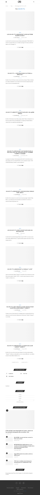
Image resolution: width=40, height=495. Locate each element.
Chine (20, 398)
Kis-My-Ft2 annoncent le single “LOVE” (20, 269)
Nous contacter (20, 489)
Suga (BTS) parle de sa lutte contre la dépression (23, 454)
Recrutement (30, 487)
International (20, 402)
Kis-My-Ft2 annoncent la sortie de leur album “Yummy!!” (20, 346)
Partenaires (23, 487)
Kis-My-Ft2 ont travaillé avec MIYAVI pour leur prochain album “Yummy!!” (20, 307)
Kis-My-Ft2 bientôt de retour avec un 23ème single (20, 113)
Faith (18, 233)
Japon (20, 32)
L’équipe (17, 487)
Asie (20, 400)
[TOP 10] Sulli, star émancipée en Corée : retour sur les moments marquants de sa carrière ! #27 (19, 431)
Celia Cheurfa (16, 37)
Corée (20, 394)
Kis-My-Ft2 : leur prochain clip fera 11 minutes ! (20, 74)
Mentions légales (10, 487)
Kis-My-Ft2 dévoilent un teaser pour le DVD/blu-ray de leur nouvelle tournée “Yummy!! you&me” (20, 152)
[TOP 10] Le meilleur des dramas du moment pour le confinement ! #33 (23, 462)
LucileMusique (17, 76)
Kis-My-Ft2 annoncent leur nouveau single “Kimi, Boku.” (20, 192)
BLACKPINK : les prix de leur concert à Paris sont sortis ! (23, 438)
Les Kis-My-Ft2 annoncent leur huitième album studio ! (20, 35)
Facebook (7, 385)
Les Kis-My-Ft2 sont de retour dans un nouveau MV (20, 231)
